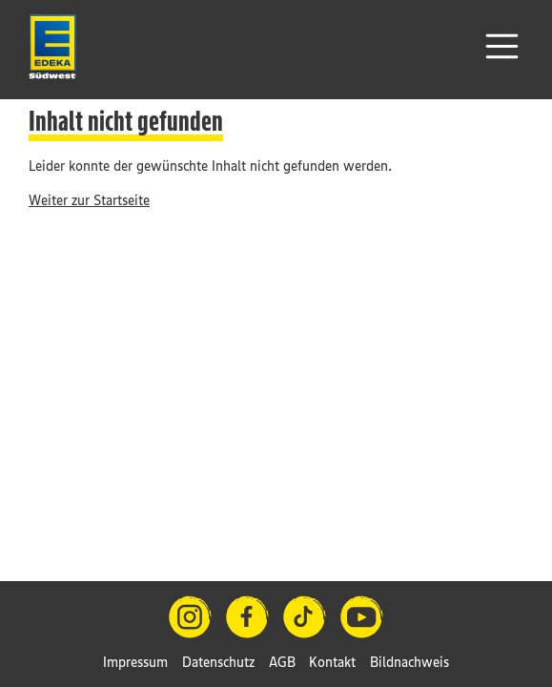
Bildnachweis (409, 662)
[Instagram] (190, 616)
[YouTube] (361, 616)
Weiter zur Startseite (89, 200)
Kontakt (332, 662)
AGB (282, 662)
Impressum (135, 662)
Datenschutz (218, 662)
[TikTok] (304, 616)
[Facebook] (247, 616)
